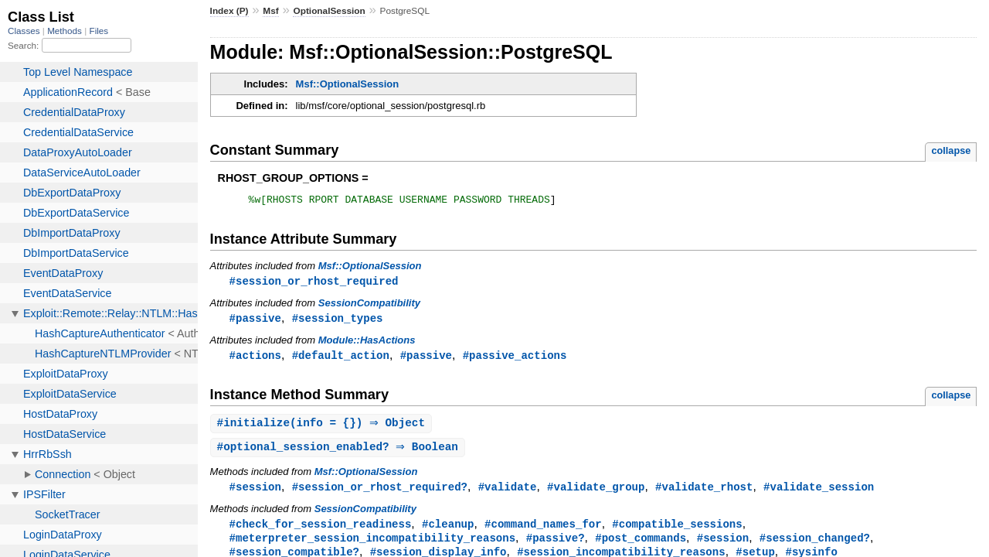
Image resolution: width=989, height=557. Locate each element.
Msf (270, 10)
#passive (255, 321)
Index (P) (229, 10)
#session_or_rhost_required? (379, 493)
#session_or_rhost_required (314, 283)
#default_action (340, 359)
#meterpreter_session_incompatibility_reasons (372, 545)
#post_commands (640, 545)
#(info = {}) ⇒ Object (323, 428)
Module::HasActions (367, 344)
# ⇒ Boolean (339, 453)
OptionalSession (329, 10)
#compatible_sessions (677, 531)
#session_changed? (815, 545)
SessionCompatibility (369, 306)
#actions (255, 359)
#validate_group (595, 493)
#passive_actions (515, 359)
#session (255, 493)
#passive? (555, 545)
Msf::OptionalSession (347, 84)
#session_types (337, 321)
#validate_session (818, 493)
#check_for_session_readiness (320, 531)
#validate (507, 493)
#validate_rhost (704, 493)
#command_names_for (543, 531)
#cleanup (448, 531)
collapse (950, 150)
